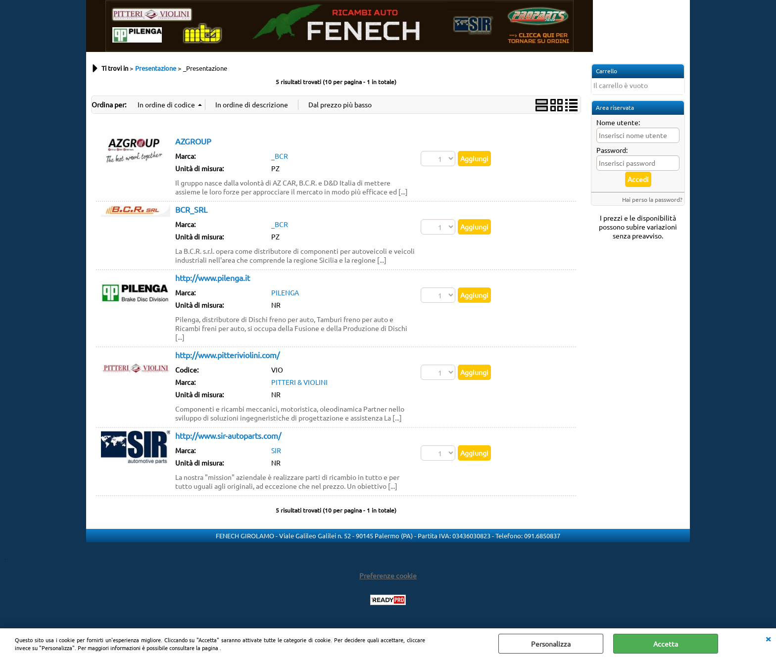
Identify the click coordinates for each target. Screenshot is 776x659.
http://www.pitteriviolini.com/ (227, 355)
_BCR (279, 155)
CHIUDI (768, 638)
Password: (612, 149)
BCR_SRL (191, 209)
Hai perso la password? (652, 199)
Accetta (665, 643)
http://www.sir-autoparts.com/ (228, 435)
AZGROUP (193, 141)
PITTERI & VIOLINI (299, 381)
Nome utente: (618, 122)
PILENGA (285, 292)
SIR (276, 450)
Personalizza (551, 643)
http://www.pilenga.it (212, 277)
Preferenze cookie (388, 575)
